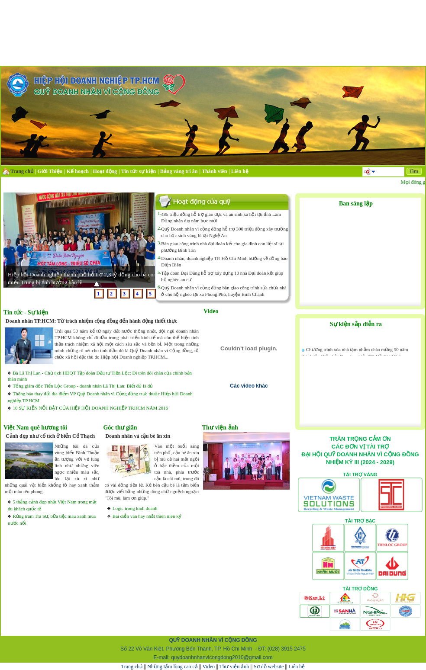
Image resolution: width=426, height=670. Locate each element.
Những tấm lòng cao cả (172, 667)
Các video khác (249, 386)
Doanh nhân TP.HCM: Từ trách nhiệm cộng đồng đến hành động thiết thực (91, 321)
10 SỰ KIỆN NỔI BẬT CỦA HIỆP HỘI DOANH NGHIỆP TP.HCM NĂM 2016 (90, 407)
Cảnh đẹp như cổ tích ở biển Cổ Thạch (50, 436)
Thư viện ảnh (234, 667)
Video (208, 667)
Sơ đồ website (269, 667)
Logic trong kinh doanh (135, 508)
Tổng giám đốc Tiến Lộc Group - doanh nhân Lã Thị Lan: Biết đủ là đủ (83, 385)
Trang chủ (132, 667)
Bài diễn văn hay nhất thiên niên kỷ (147, 516)
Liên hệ (296, 667)
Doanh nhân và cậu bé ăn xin (137, 436)
